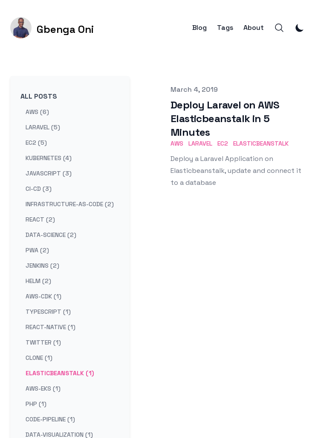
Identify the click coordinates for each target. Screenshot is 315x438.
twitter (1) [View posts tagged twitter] (43, 342)
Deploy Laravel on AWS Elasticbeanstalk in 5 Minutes (225, 118)
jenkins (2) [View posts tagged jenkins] (42, 265)
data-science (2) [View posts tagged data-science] (51, 235)
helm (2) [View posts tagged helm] (38, 281)
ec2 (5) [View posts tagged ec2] (36, 142)
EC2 (222, 143)
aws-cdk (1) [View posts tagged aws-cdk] (43, 296)
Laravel (200, 143)
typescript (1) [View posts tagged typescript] (48, 311)
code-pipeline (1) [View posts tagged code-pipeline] (50, 419)
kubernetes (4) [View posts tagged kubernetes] (49, 158)
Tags (225, 27)
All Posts (38, 96)
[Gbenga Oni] (52, 27)
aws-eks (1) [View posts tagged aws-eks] (43, 388)
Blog (199, 27)
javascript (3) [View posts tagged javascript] (49, 173)
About (253, 27)
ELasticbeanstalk (261, 143)
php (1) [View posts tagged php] (36, 404)
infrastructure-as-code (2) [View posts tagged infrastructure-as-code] (70, 204)
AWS (177, 143)
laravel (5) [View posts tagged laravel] (43, 127)
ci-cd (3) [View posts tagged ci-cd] (39, 189)
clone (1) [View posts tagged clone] (39, 358)
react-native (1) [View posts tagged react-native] (50, 327)
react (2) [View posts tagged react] (40, 219)
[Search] (279, 28)
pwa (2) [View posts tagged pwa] (37, 250)
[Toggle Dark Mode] (300, 28)
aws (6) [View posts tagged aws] (37, 112)
